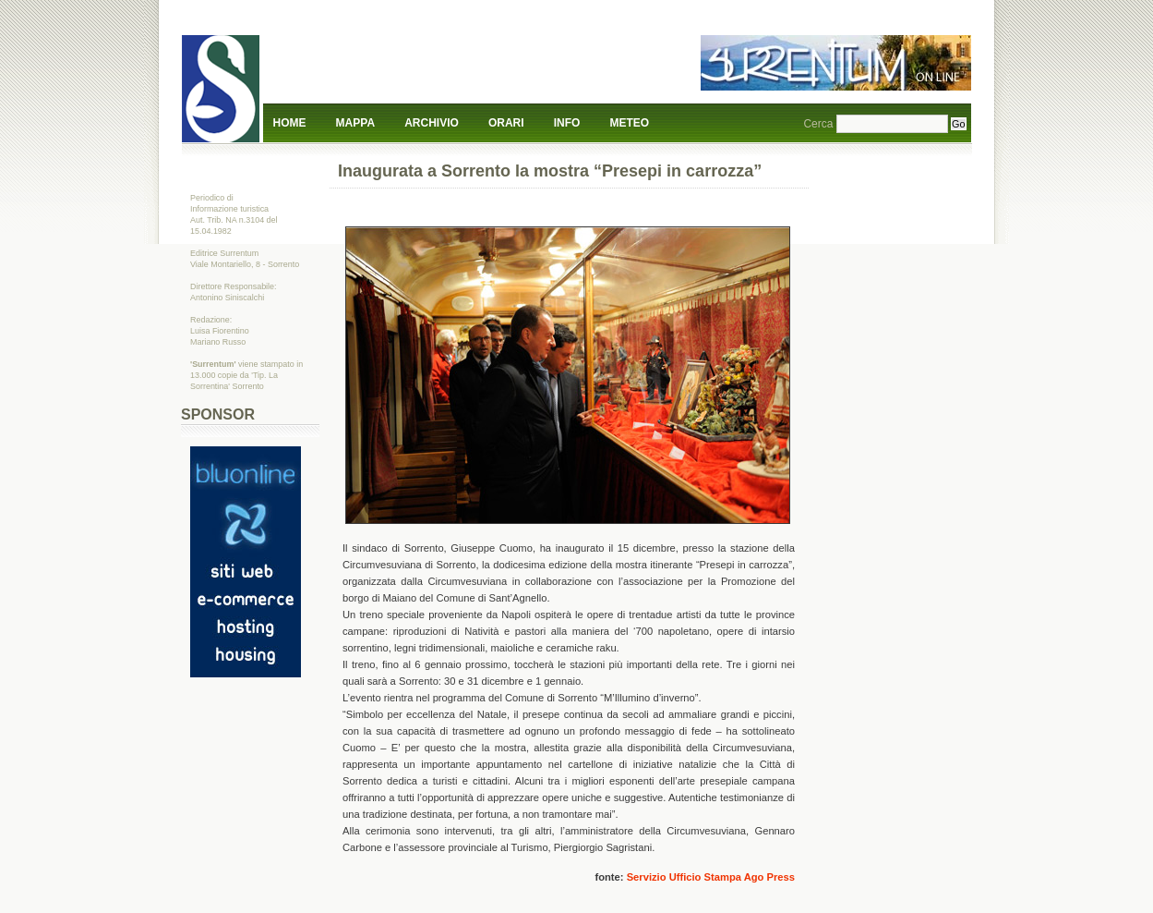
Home (289, 122)
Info (567, 122)
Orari (506, 122)
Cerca (818, 123)
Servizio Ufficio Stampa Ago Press (711, 877)
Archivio (431, 122)
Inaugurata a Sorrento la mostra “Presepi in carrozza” (550, 171)
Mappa (355, 122)
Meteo (630, 122)
